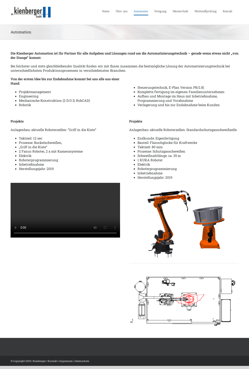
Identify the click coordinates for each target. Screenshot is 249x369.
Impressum (66, 361)
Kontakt (52, 361)
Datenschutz (82, 361)
